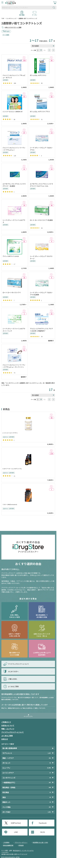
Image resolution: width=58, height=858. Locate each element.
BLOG (42, 832)
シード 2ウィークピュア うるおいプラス (41, 149)
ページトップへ (28, 716)
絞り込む (7, 31)
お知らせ (4, 739)
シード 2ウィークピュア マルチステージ (41, 257)
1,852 (49, 812)
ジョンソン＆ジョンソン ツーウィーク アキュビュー (14, 149)
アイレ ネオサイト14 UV (11, 256)
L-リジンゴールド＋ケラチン (10, 433)
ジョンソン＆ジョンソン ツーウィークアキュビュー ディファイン (14, 366)
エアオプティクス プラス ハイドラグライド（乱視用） (14, 185)
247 (50, 782)
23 (50, 792)
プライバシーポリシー (21, 842)
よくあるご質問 (7, 735)
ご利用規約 (6, 842)
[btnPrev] (49, 50)
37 (50, 773)
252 (50, 758)
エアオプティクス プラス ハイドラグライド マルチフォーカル (41, 185)
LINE (16, 832)
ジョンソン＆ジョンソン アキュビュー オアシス (14, 76)
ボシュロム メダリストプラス (40, 111)
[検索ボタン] (54, 7)
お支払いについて (7, 725)
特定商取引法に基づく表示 (40, 842)
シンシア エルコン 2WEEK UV (12, 111)
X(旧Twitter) (16, 823)
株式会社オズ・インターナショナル (23, 850)
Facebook (43, 823)
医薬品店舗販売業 (8, 845)
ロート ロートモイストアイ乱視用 (41, 220)
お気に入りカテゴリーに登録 (13, 27)
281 (50, 807)
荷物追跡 (21, 845)
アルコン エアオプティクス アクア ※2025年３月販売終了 (41, 330)
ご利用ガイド (6, 722)
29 (50, 802)
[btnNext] (53, 50)
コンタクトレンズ (11, 18)
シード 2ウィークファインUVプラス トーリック (14, 330)
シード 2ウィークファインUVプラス (14, 221)
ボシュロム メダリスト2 (38, 75)
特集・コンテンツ (7, 729)
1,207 (49, 753)
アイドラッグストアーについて (12, 732)
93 (50, 763)
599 (50, 787)
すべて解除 (5, 35)
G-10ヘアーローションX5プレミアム (12, 468)
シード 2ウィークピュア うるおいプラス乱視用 (41, 293)
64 (50, 777)
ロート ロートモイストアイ (12, 292)
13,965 (49, 768)
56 (50, 797)
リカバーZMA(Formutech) (10, 504)
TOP (2, 18)
